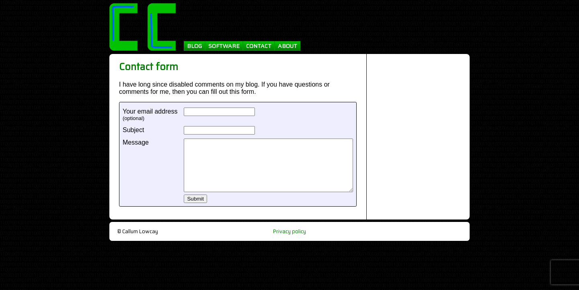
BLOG (194, 45)
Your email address (150, 111)
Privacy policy (289, 231)
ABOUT (287, 45)
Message (136, 142)
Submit (195, 199)
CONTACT (258, 45)
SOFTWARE (224, 45)
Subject (133, 129)
